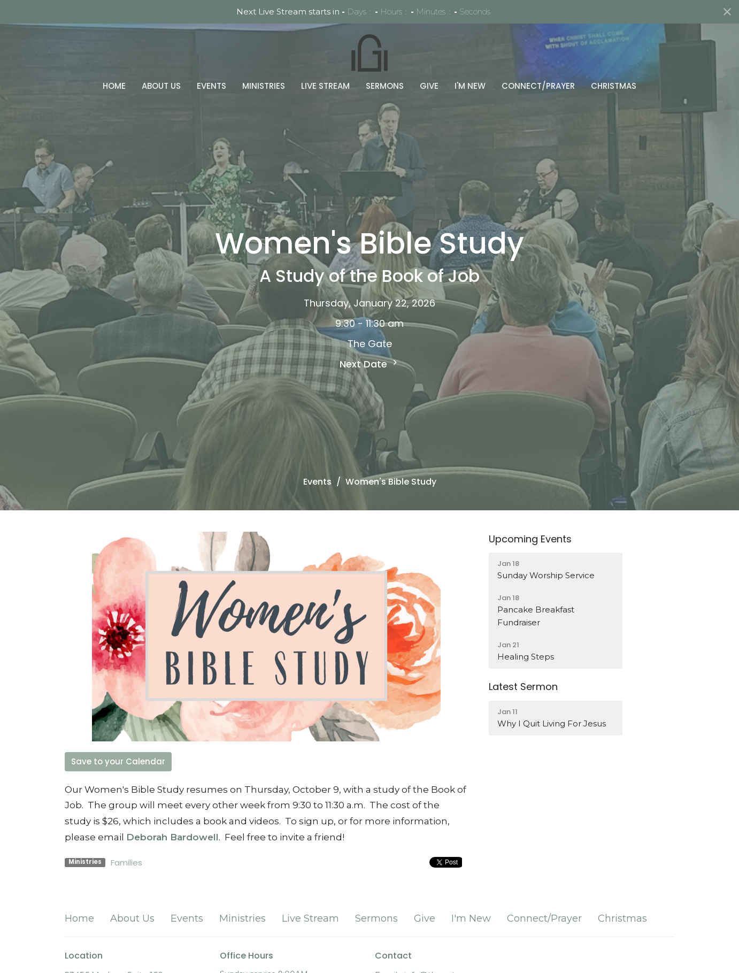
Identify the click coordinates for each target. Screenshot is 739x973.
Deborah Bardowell (172, 837)
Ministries (263, 85)
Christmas (613, 85)
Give (429, 85)
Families (126, 862)
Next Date (370, 364)
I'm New (470, 85)
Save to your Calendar (118, 761)
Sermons (385, 85)
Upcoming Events (530, 539)
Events (211, 85)
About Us (161, 85)
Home (114, 85)
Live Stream (325, 85)
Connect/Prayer (538, 85)
